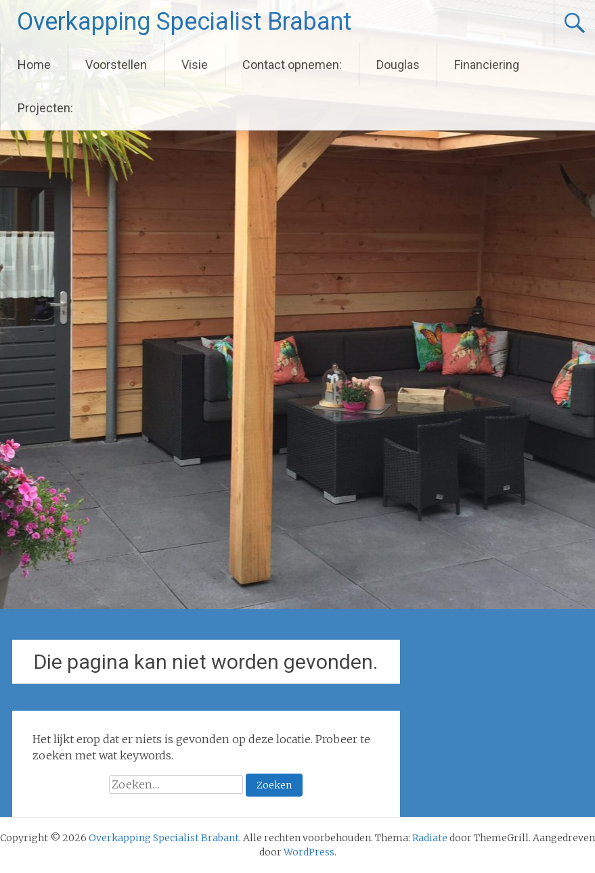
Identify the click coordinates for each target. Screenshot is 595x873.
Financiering (486, 64)
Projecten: (45, 108)
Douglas (398, 64)
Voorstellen (116, 64)
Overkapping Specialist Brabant (184, 21)
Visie (194, 64)
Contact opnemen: (292, 64)
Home (34, 64)
